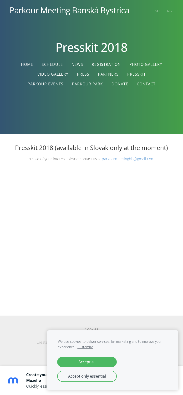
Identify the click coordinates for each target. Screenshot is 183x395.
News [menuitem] (77, 64)
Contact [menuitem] (146, 84)
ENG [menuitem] (169, 11)
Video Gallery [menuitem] (52, 74)
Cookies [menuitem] (91, 329)
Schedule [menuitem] (52, 64)
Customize (85, 347)
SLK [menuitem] (158, 11)
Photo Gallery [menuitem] (145, 64)
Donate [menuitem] (120, 84)
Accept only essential (87, 376)
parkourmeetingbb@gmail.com (128, 158)
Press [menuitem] (83, 74)
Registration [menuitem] (106, 64)
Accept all (87, 361)
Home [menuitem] (27, 64)
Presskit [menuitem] (136, 74)
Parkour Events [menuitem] (45, 84)
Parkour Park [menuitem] (87, 84)
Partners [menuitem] (108, 74)
